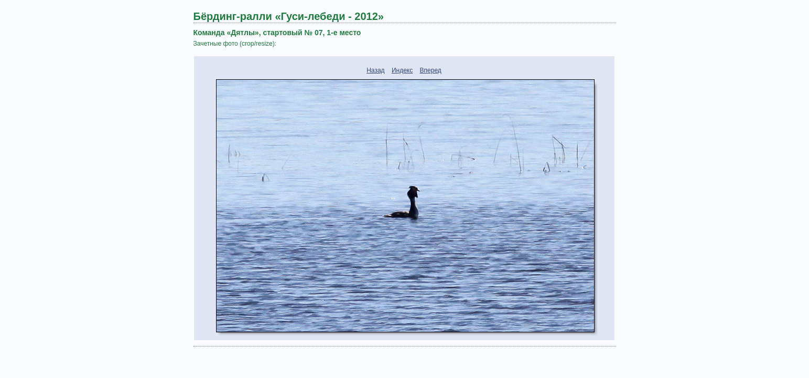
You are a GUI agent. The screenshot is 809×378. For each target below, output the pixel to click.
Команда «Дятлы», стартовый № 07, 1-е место (277, 32)
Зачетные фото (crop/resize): (235, 43)
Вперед (430, 70)
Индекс (402, 70)
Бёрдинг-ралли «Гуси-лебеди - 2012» (288, 16)
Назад (375, 70)
